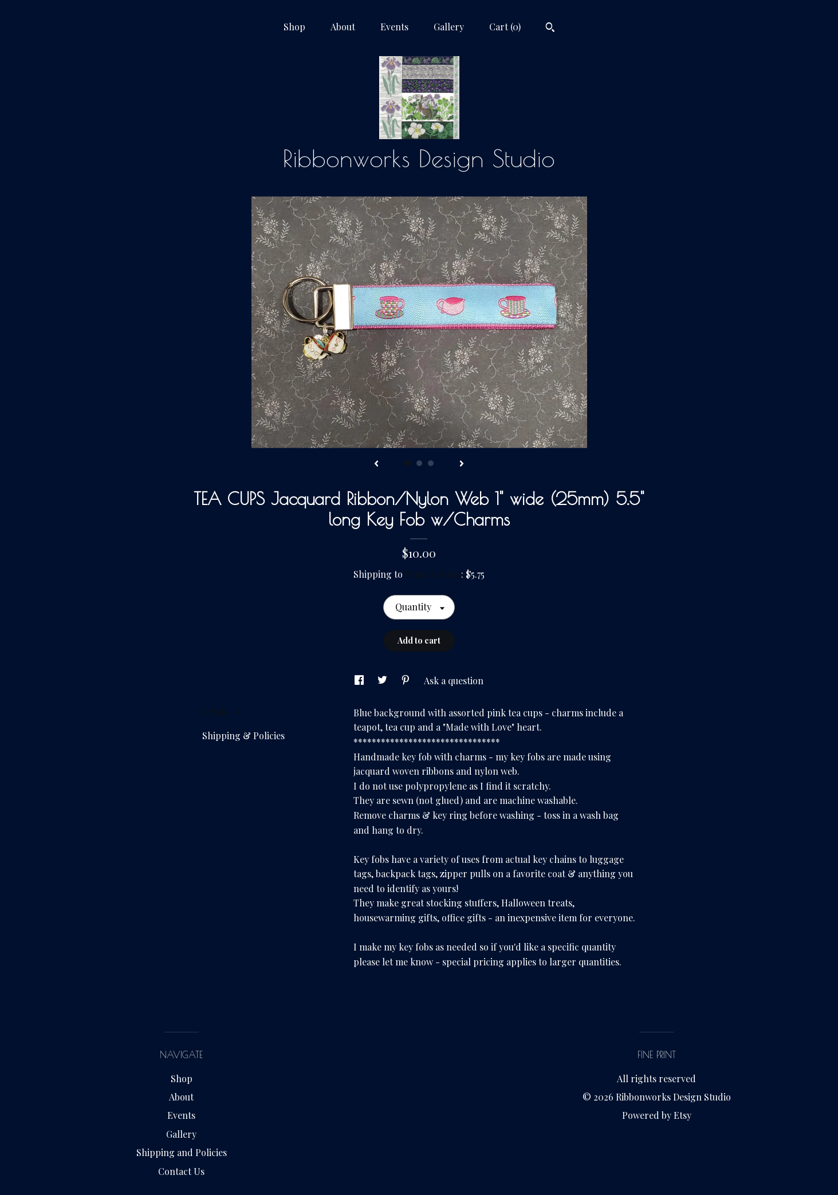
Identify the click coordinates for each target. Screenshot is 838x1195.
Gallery (449, 27)
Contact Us (181, 1171)
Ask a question (453, 681)
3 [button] (431, 463)
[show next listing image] (462, 464)
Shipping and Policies (181, 1152)
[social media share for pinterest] (406, 681)
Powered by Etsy (656, 1115)
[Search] (550, 28)
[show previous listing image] (376, 464)
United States (433, 574)
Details (221, 711)
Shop (294, 27)
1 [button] (408, 463)
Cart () (505, 27)
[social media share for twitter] (383, 681)
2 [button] (419, 463)
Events (394, 27)
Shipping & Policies (243, 735)
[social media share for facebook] (360, 681)
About (343, 27)
